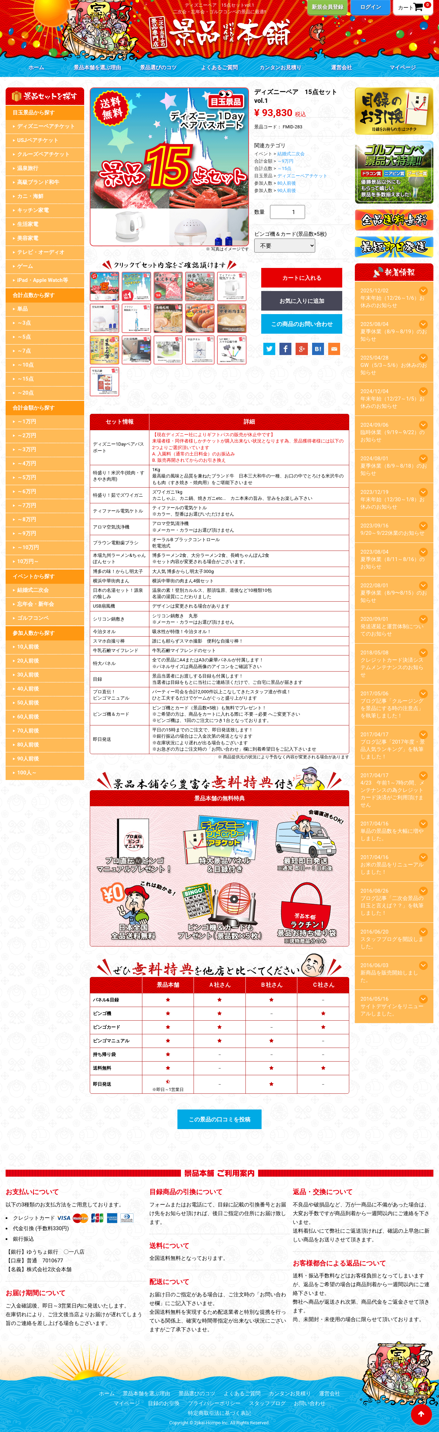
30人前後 (28, 675)
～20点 (25, 393)
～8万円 (26, 519)
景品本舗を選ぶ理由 (97, 67)
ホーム (36, 67)
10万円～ (28, 561)
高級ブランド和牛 (38, 182)
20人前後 (28, 661)
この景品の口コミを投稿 (219, 1119)
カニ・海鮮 (30, 196)
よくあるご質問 (219, 67)
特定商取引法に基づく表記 (219, 1413)
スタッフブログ (267, 1403)
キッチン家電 (33, 210)
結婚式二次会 (33, 590)
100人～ (27, 773)
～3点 (24, 323)
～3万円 (26, 449)
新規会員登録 (327, 7)
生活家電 (27, 224)
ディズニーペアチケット (46, 126)
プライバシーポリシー (214, 1403)
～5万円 (26, 477)
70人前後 (28, 731)
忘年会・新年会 (35, 604)
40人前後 (28, 689)
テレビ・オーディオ (41, 252)
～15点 (25, 379)
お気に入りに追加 (301, 301)
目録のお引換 (164, 1403)
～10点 (25, 365)
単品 (22, 309)
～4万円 (26, 463)
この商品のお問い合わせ (302, 324)
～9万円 (26, 533)
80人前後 (28, 745)
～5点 (24, 337)
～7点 (24, 351)
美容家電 (27, 238)
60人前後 (28, 717)
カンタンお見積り (280, 67)
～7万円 (26, 505)
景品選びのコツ (158, 67)
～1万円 (26, 421)
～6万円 (26, 491)
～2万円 (26, 435)
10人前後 (28, 647)
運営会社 (341, 67)
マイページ (403, 67)
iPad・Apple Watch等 (42, 280)
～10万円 (28, 547)
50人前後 (28, 703)
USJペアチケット (38, 140)
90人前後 (28, 759)
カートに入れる (302, 278)
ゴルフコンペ (33, 618)
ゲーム (25, 266)
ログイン (370, 7)
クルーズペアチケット (43, 154)
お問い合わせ (309, 1403)
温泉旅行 (27, 168)
